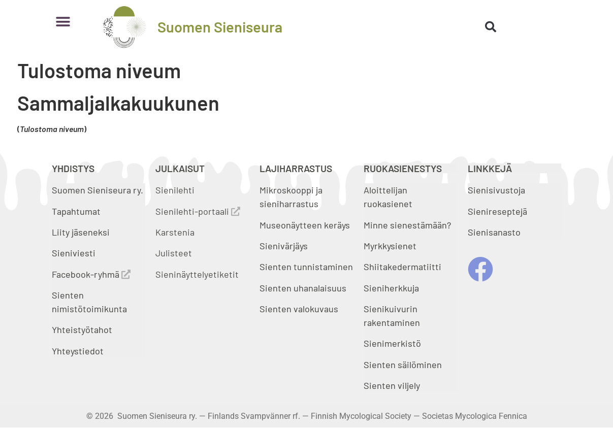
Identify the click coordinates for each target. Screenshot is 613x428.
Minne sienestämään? (407, 225)
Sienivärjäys (284, 245)
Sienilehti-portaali (197, 211)
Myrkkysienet (390, 245)
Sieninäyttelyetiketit (197, 274)
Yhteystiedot (78, 350)
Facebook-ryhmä (91, 274)
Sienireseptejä (497, 211)
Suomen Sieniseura (219, 27)
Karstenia (175, 232)
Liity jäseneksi (81, 232)
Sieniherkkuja (391, 287)
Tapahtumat (76, 211)
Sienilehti (175, 189)
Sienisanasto (494, 232)
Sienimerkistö (392, 343)
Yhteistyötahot (82, 329)
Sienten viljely (392, 385)
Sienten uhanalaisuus (303, 287)
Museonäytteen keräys (305, 225)
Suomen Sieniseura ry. (97, 189)
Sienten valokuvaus (299, 308)
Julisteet (173, 252)
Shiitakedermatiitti (402, 266)
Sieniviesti (75, 252)
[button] (63, 21)
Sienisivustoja (496, 189)
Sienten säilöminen (403, 364)
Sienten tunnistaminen (306, 266)
